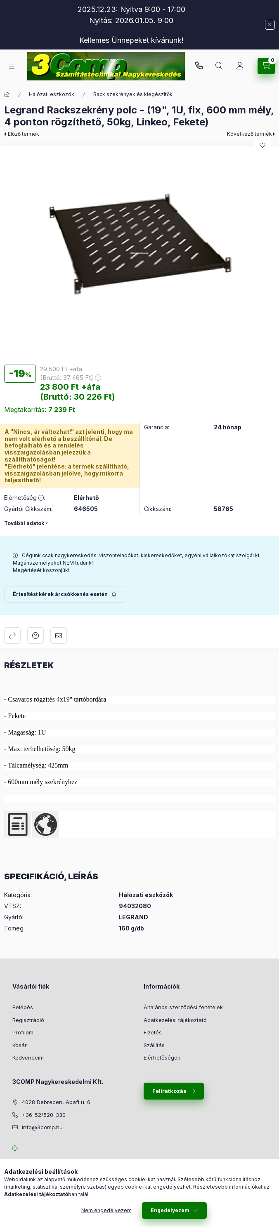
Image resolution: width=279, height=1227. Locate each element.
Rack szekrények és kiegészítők (133, 94)
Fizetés (153, 1032)
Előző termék (23, 134)
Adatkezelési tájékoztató (175, 1020)
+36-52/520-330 (199, 66)
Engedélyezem (170, 1210)
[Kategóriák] (11, 66)
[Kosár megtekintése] (266, 66)
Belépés (22, 1007)
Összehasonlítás (12, 635)
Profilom (22, 1032)
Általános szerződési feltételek (183, 1007)
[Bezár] (270, 25)
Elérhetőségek (162, 1057)
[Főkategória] (7, 94)
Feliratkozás (169, 1091)
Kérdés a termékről (35, 635)
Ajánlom (58, 635)
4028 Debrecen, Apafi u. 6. (57, 1102)
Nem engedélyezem (106, 1210)
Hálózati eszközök (51, 94)
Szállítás (154, 1045)
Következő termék (249, 134)
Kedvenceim (28, 1057)
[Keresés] (219, 66)
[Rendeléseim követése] (240, 66)
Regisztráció (28, 1020)
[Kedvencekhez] (262, 145)
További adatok (24, 523)
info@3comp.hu (42, 1127)
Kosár (19, 1045)
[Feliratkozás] (64, 594)
